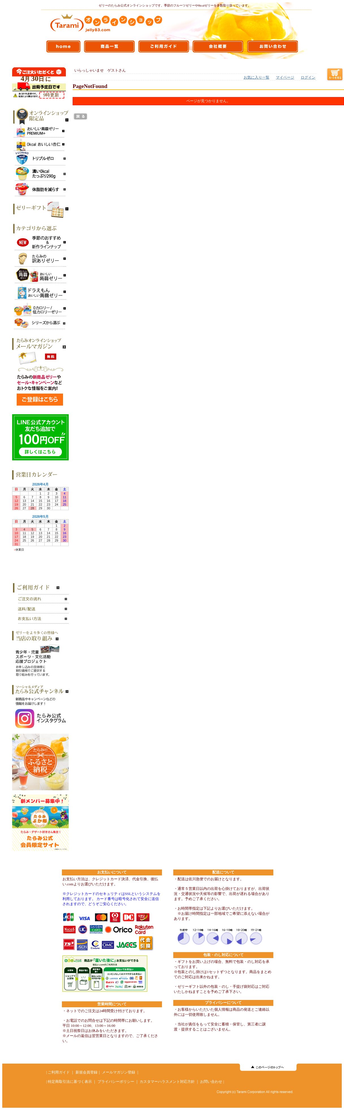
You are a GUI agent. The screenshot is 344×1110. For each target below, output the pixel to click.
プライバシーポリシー (116, 1082)
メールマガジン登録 (118, 1072)
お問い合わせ (211, 1082)
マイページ (285, 78)
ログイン (308, 78)
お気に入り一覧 (256, 78)
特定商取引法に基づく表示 (70, 1082)
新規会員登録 (86, 1072)
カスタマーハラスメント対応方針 (167, 1082)
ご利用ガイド (59, 1072)
